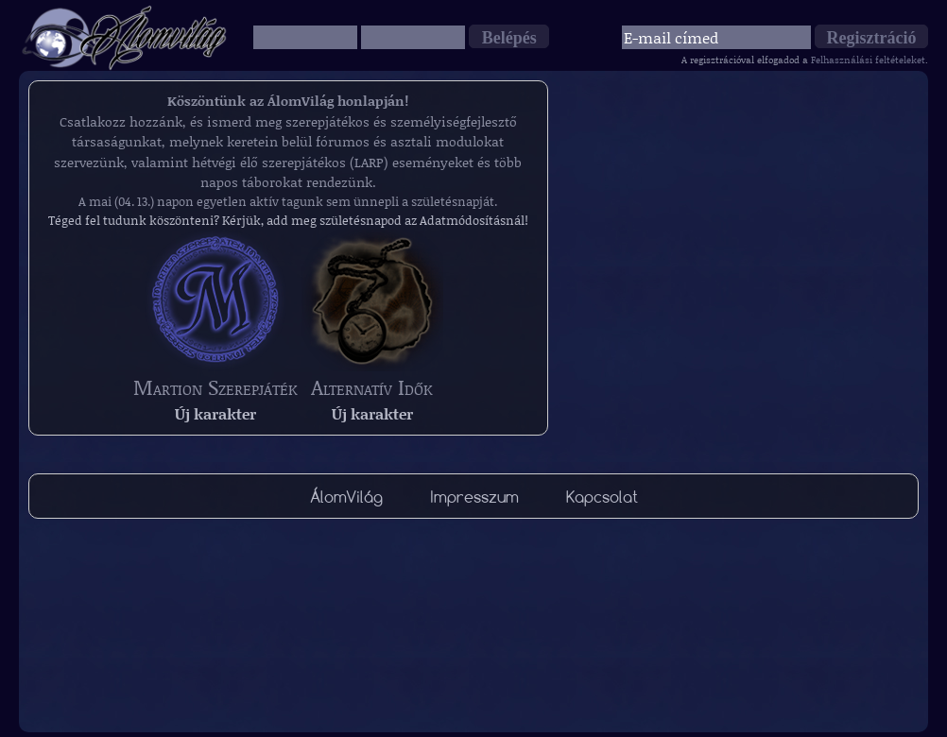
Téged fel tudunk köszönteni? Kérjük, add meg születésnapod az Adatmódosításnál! (288, 220)
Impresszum (474, 496)
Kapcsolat (602, 496)
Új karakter (215, 413)
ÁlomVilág (346, 496)
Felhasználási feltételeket (868, 59)
